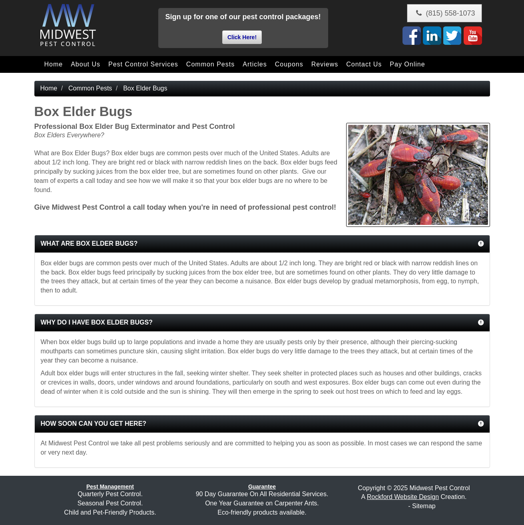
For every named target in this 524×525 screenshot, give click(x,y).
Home (53, 64)
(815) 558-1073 (444, 13)
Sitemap (424, 506)
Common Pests (210, 64)
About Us (85, 64)
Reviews (324, 64)
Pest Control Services (143, 64)
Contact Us (364, 64)
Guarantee (262, 486)
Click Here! (242, 37)
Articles (255, 64)
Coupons (289, 64)
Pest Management (110, 486)
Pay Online (407, 64)
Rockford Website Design (403, 496)
